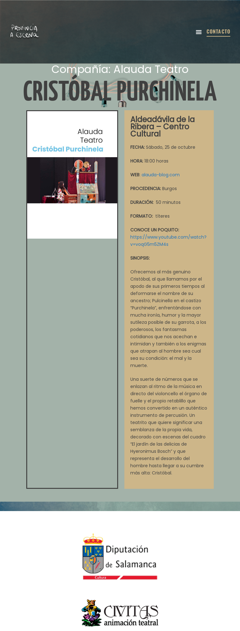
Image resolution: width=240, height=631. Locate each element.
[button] (198, 32)
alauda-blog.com (161, 175)
